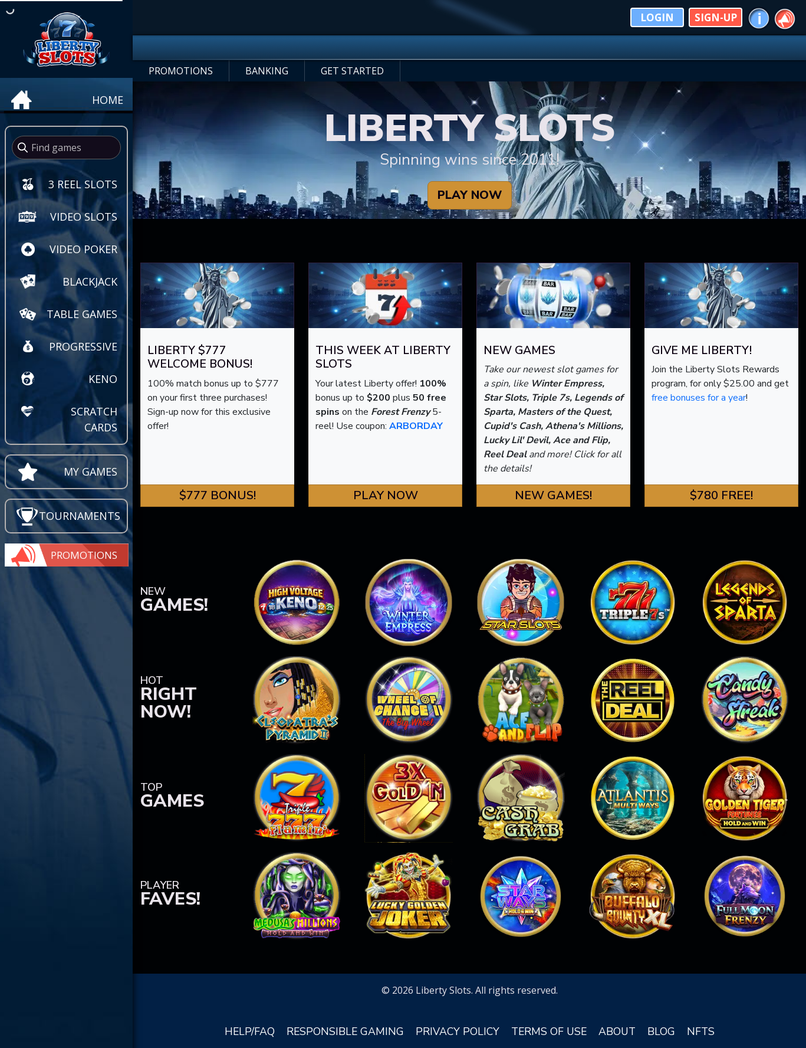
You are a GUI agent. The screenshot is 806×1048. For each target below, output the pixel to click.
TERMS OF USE (549, 1031)
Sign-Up (716, 17)
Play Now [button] (385, 495)
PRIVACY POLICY (457, 1031)
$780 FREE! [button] (721, 495)
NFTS (701, 1031)
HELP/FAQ (250, 1031)
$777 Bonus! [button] (217, 495)
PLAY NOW (469, 195)
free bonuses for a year (699, 397)
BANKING (266, 70)
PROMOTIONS (181, 70)
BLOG (661, 1031)
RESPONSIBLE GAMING (345, 1031)
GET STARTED (352, 70)
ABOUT (617, 1031)
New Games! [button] (553, 495)
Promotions (84, 555)
